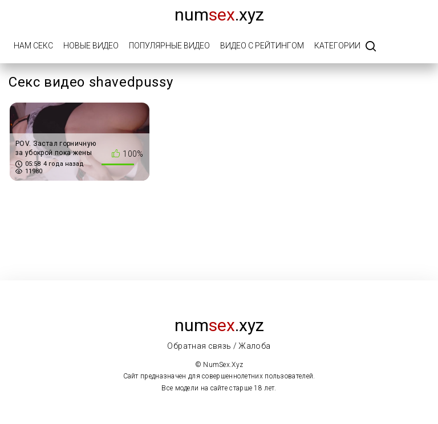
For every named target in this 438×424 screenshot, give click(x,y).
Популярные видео (169, 45)
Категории (337, 45)
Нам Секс (33, 45)
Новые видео (91, 45)
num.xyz (219, 15)
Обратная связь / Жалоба (218, 345)
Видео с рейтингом (262, 45)
